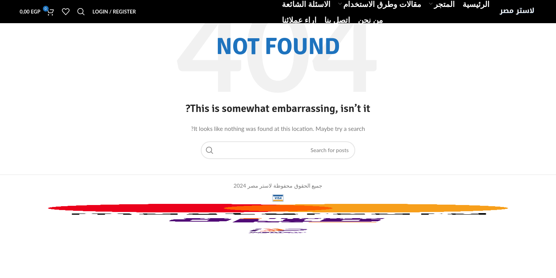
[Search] (81, 11)
